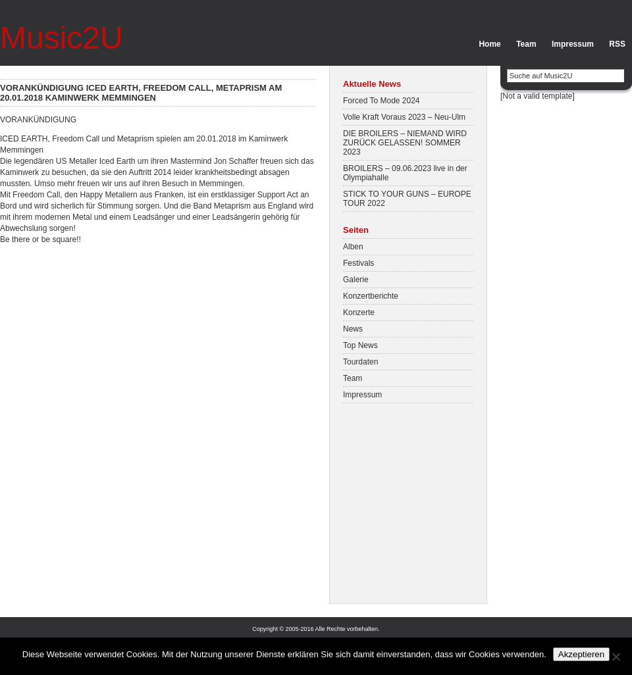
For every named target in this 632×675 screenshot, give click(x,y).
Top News (360, 345)
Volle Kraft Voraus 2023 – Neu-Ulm (404, 117)
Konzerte (359, 312)
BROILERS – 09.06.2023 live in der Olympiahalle (405, 173)
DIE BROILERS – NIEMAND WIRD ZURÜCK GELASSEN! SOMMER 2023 (405, 143)
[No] (615, 656)
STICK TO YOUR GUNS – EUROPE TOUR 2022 (407, 198)
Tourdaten (360, 361)
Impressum (573, 44)
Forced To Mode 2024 (381, 100)
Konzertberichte (370, 296)
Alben (353, 246)
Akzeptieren (581, 654)
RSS (617, 44)
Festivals (358, 263)
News (353, 329)
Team (526, 44)
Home (489, 44)
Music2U (61, 37)
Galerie (356, 279)
